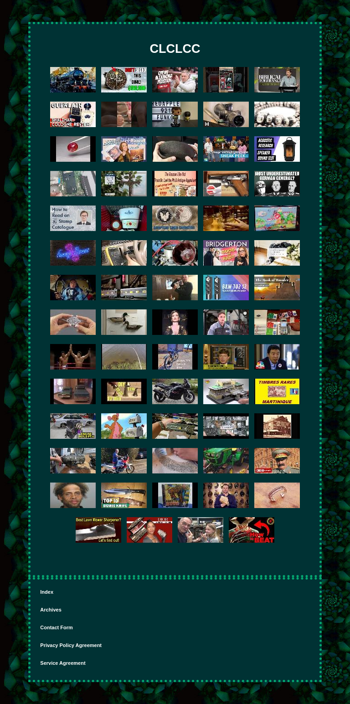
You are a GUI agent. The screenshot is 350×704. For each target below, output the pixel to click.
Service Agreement (62, 663)
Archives (50, 609)
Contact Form (56, 627)
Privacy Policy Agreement (71, 645)
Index (46, 592)
